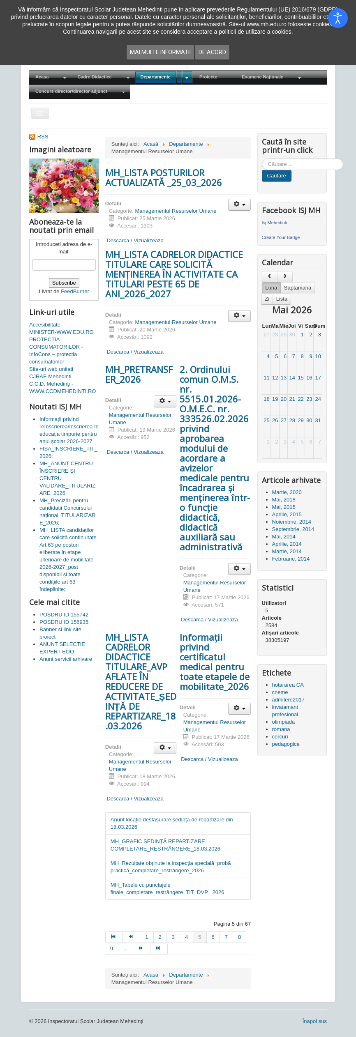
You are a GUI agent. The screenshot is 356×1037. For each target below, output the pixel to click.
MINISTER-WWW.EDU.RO (61, 332)
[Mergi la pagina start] (114, 937)
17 (318, 378)
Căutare (276, 175)
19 (275, 399)
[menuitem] (50, 77)
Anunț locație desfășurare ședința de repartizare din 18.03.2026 (172, 823)
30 (292, 334)
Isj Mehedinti (274, 222)
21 (292, 399)
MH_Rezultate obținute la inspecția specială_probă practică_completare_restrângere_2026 (171, 867)
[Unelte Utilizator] (239, 205)
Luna (271, 288)
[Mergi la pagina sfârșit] (159, 948)
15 (300, 378)
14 (292, 378)
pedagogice (286, 744)
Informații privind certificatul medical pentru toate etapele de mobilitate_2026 (215, 661)
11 (266, 378)
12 (275, 378)
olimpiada (283, 722)
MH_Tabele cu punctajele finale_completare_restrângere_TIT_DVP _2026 (167, 888)
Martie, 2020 (287, 492)
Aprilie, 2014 (287, 544)
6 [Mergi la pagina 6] (213, 937)
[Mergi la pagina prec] (131, 937)
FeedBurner (75, 291)
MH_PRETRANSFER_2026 (139, 374)
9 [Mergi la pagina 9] (111, 948)
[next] (285, 276)
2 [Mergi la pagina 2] (160, 937)
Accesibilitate (44, 325)
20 (284, 399)
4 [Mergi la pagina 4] (186, 937)
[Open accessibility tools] (338, 18)
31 (318, 420)
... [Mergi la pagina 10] (125, 948)
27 (266, 334)
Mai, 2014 (284, 536)
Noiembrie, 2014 (291, 522)
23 (309, 399)
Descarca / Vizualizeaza (134, 240)
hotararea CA (288, 685)
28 (275, 334)
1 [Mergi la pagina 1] (146, 937)
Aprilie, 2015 (287, 514)
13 (284, 378)
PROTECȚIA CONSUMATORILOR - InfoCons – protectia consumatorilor (56, 350)
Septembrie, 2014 (293, 529)
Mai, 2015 (284, 507)
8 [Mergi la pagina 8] (239, 937)
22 (300, 399)
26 (275, 420)
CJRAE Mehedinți (50, 376)
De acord (212, 52)
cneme (280, 692)
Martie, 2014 (287, 551)
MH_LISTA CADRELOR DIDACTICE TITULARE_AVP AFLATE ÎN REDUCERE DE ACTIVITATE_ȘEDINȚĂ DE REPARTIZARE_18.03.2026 (140, 681)
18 (266, 399)
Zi (267, 299)
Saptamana (298, 288)
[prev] (269, 276)
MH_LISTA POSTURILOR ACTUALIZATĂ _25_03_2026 (163, 177)
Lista (281, 299)
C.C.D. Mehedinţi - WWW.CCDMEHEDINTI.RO (62, 387)
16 (309, 378)
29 (284, 334)
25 (266, 420)
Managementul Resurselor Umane (175, 211)
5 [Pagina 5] (199, 937)
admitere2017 (288, 700)
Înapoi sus (315, 1021)
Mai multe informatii (160, 52)
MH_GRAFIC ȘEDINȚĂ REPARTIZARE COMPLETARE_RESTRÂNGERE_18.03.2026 (165, 845)
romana (281, 729)
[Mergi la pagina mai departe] (141, 948)
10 (318, 356)
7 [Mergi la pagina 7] (226, 937)
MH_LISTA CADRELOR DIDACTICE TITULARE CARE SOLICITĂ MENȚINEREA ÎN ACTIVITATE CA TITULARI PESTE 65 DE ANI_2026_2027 (174, 274)
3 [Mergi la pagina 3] (173, 937)
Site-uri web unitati (51, 369)
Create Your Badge (281, 237)
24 (318, 399)
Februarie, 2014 (291, 559)
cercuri (280, 736)
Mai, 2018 (284, 500)
